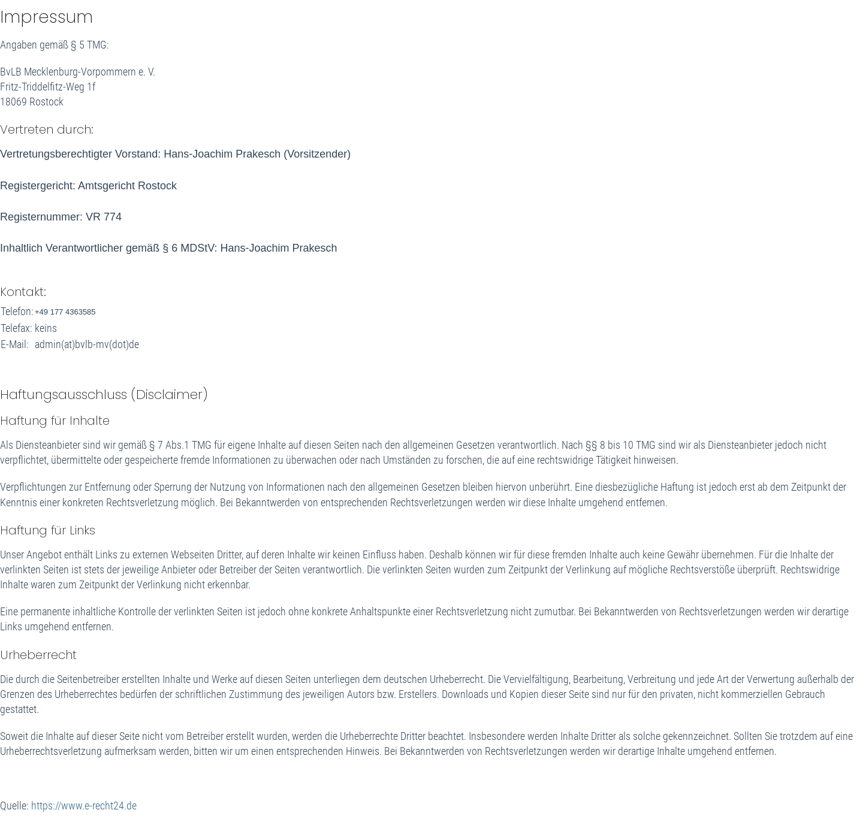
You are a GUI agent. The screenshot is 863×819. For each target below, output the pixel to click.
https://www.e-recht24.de (84, 805)
